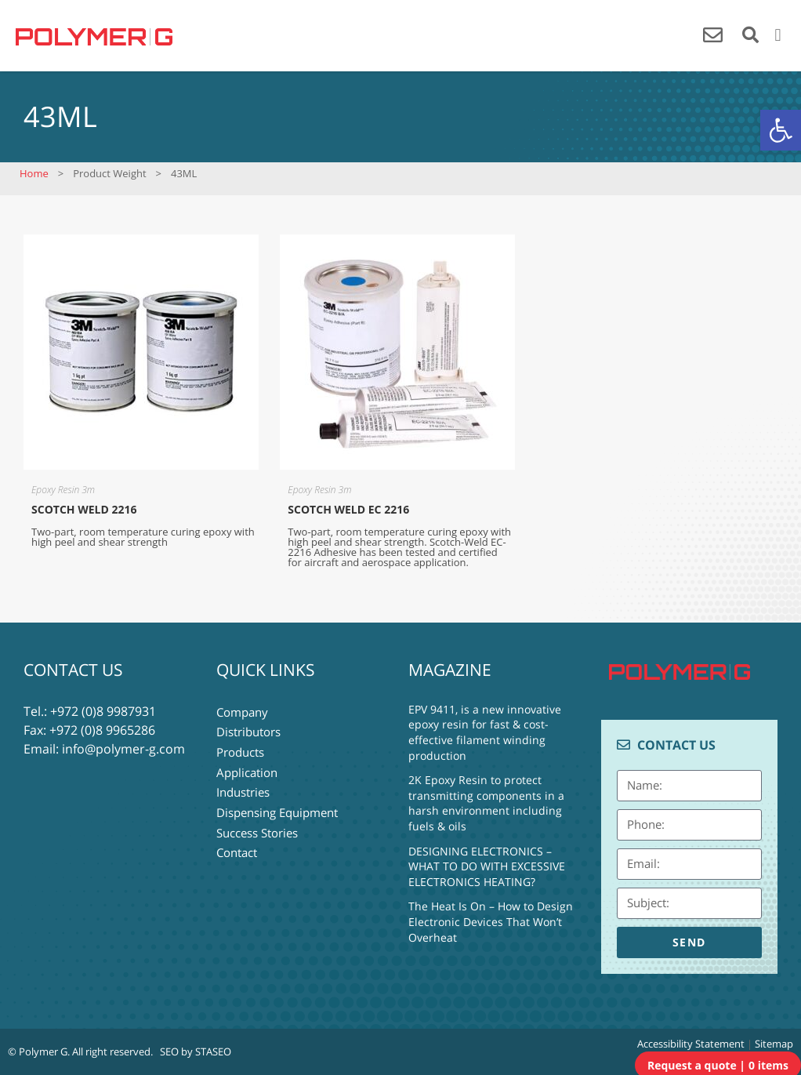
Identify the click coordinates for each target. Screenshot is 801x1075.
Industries (243, 786)
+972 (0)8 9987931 (103, 711)
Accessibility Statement (691, 1044)
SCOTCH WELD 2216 (83, 509)
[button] (780, 130)
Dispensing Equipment (277, 805)
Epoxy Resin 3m (63, 489)
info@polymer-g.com (123, 748)
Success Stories (257, 824)
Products (240, 749)
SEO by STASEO (195, 1051)
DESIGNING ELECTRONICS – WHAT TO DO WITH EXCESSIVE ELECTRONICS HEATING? (486, 866)
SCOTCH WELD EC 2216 (348, 509)
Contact (236, 843)
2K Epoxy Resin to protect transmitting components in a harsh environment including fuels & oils (486, 802)
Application (246, 767)
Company (242, 711)
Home (34, 173)
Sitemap (774, 1044)
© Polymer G (37, 1051)
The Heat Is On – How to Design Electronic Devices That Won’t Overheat (490, 921)
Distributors (248, 730)
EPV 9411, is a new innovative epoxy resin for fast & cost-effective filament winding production (484, 732)
